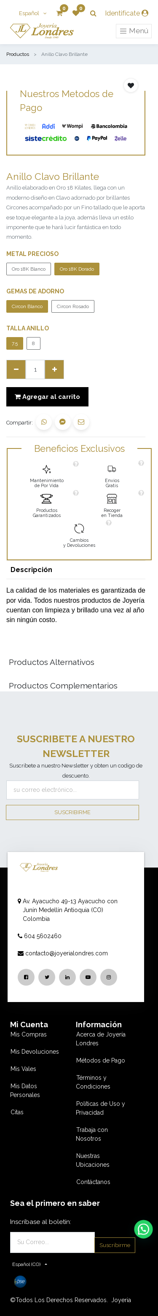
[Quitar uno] (16, 369)
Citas (17, 1112)
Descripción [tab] (31, 570)
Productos (17, 54)
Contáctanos (93, 1182)
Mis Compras (29, 1034)
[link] (46, 474)
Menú (133, 31)
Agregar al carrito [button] (47, 397)
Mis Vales (23, 1068)
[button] (130, 85)
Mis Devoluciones (35, 1051)
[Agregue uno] (54, 369)
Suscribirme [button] (72, 812)
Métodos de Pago (100, 1060)
